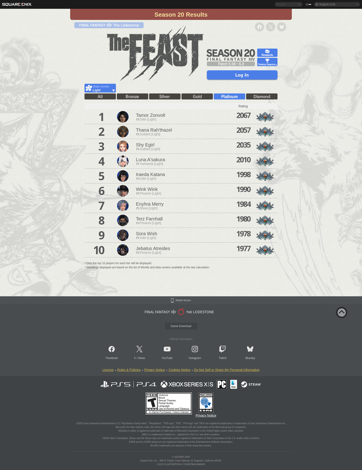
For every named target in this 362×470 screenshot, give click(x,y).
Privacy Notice (154, 370)
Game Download (181, 326)
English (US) (327, 4)
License (107, 370)
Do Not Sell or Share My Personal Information (227, 370)
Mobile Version (183, 300)
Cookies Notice (179, 370)
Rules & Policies (129, 370)
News (141, 358)
